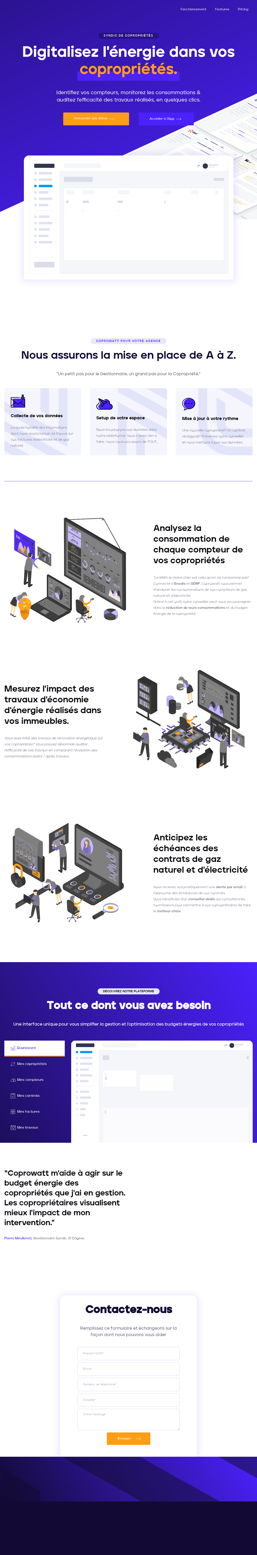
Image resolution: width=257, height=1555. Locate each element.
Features (222, 9)
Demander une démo (92, 118)
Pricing (243, 9)
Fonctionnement (193, 9)
